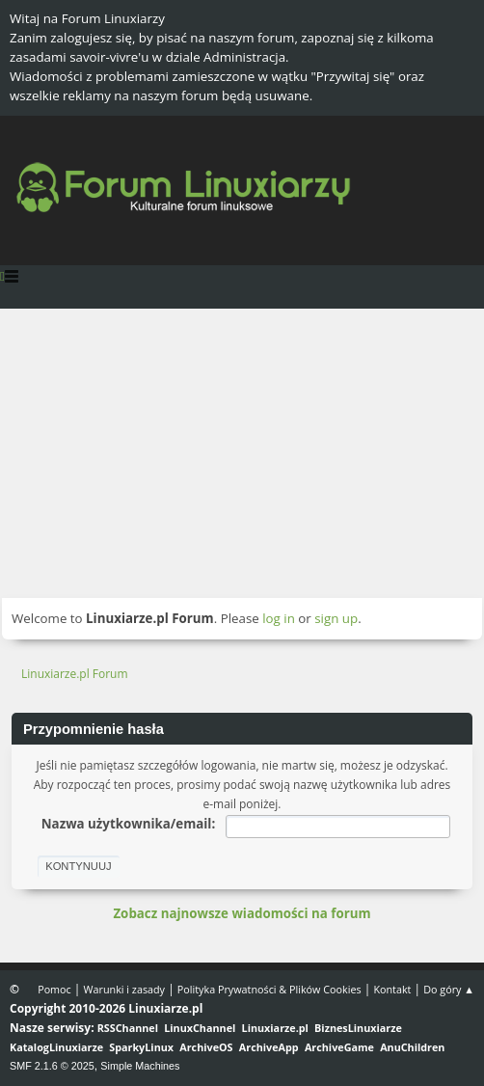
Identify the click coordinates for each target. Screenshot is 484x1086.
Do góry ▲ (448, 989)
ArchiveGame (339, 1047)
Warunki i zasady (124, 989)
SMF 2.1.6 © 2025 (52, 1066)
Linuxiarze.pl (275, 1027)
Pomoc (54, 989)
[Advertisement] (242, 453)
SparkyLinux (141, 1047)
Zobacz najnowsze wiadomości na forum (241, 913)
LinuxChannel (199, 1027)
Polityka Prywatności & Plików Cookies (269, 989)
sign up (336, 618)
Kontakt (392, 989)
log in (278, 618)
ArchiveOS (205, 1047)
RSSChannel (127, 1027)
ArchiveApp (269, 1047)
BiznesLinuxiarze (358, 1027)
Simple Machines (139, 1066)
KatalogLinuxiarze (56, 1047)
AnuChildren (412, 1047)
